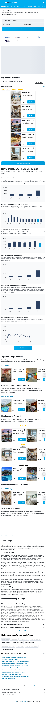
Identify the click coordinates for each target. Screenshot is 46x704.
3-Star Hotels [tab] (5, 622)
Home (6, 685)
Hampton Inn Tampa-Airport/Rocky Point (11, 657)
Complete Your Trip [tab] (35, 622)
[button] (2, 2)
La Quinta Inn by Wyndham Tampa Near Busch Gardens (15, 649)
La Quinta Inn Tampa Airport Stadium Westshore (13, 655)
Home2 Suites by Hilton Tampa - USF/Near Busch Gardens (15, 645)
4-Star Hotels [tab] (14, 622)
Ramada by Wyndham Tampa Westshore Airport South (14, 647)
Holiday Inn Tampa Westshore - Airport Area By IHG (14, 640)
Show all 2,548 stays (7, 489)
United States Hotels (13, 685)
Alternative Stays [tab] (24, 622)
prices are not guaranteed (34, 668)
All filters (42, 86)
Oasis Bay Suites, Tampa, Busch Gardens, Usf (12, 651)
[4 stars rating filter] (14, 90)
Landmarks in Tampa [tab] (18, 626)
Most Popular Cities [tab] (30, 626)
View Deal (31, 102)
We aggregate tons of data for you (23, 676)
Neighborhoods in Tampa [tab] (8, 629)
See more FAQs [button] (23, 614)
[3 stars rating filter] (8, 90)
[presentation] (19, 77)
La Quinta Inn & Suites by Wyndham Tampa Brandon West (15, 660)
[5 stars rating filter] (20, 90)
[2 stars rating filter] (3, 90)
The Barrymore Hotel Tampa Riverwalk (11, 653)
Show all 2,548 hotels (7, 366)
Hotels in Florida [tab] (6, 626)
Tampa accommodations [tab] (32, 629)
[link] (23, 163)
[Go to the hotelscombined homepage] (11, 2)
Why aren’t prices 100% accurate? (23, 678)
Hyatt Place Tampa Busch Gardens (10, 643)
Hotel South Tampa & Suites (8, 662)
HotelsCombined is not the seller (23, 673)
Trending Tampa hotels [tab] (7, 633)
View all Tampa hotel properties (10, 519)
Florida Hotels (25, 685)
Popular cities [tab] (20, 629)
